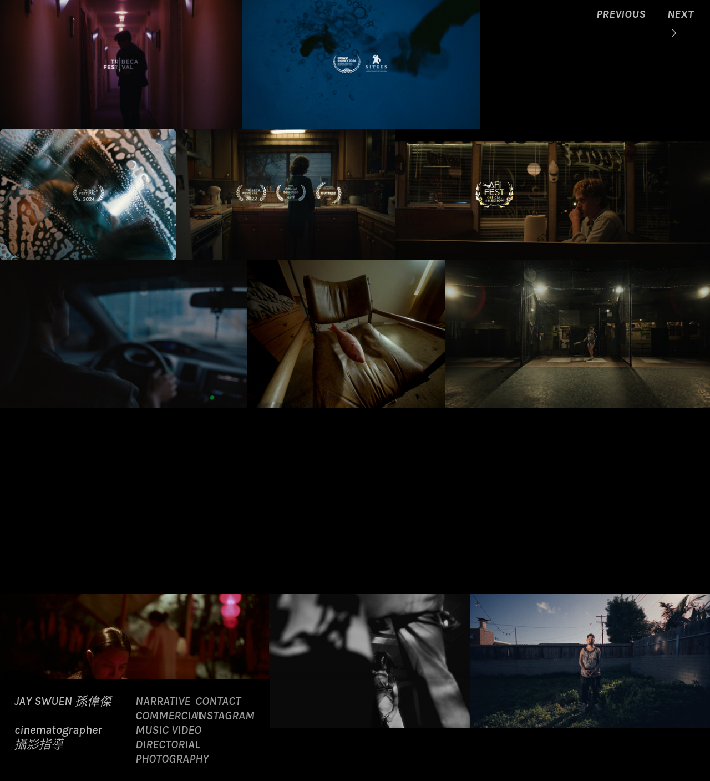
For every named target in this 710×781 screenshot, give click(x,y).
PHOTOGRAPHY (172, 758)
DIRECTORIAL (167, 744)
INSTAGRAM (225, 715)
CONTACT (218, 701)
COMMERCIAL (168, 715)
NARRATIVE (162, 701)
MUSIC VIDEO (168, 730)
